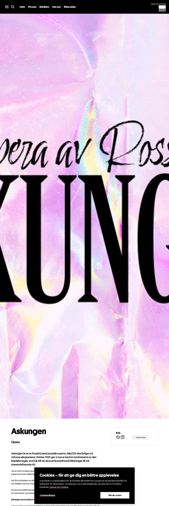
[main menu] (7, 6)
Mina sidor (70, 7)
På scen (32, 7)
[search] (12, 6)
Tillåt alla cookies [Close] (114, 495)
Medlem (44, 7)
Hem (22, 7)
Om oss (56, 7)
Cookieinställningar (47, 495)
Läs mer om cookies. (59, 487)
